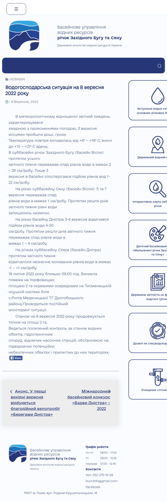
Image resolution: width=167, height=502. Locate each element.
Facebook (92, 485)
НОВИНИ (17, 79)
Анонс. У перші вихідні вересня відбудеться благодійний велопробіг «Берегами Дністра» (35, 403)
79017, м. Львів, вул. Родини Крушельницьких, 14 (56, 491)
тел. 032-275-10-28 (98, 474)
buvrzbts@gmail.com (100, 480)
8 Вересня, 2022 (24, 102)
